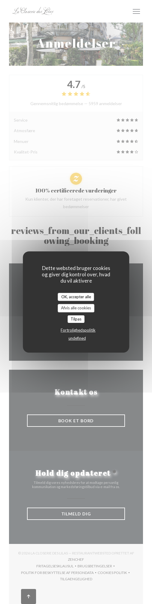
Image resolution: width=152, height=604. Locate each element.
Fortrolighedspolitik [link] (78, 330)
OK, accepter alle (76, 296)
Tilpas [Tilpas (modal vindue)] (76, 319)
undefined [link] (77, 338)
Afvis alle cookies (76, 307)
